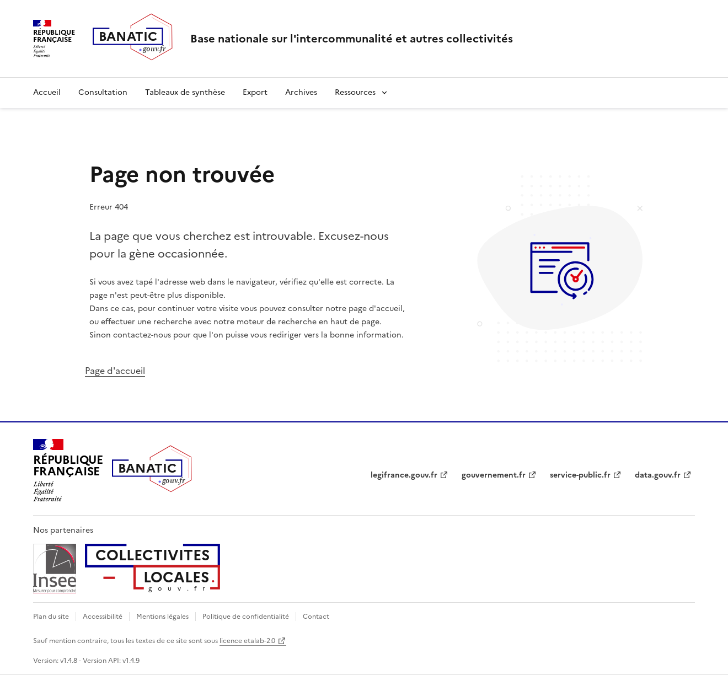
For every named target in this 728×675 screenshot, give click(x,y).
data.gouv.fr (658, 475)
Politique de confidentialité (245, 617)
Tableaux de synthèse (185, 92)
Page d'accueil (115, 370)
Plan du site (51, 617)
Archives (301, 92)
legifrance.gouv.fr (404, 475)
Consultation (102, 92)
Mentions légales (162, 617)
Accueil (47, 92)
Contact (316, 617)
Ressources (355, 92)
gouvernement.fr (494, 475)
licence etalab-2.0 (247, 641)
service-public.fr (580, 475)
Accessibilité (102, 617)
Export (255, 92)
